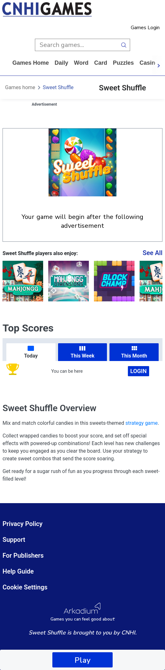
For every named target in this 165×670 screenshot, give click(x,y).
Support (14, 539)
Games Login (145, 27)
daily (61, 63)
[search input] (76, 45)
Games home (30, 63)
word (81, 63)
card (100, 63)
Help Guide (18, 571)
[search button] (124, 45)
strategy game (141, 423)
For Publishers (23, 555)
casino (149, 63)
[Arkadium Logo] (82, 612)
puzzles (123, 63)
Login (138, 371)
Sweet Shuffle (58, 87)
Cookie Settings (25, 587)
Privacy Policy (23, 524)
